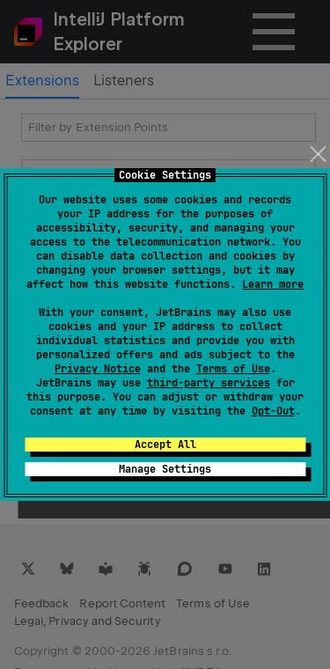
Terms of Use (233, 369)
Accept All (165, 444)
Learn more (273, 284)
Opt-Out (273, 411)
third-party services (208, 383)
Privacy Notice (98, 369)
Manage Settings (165, 469)
